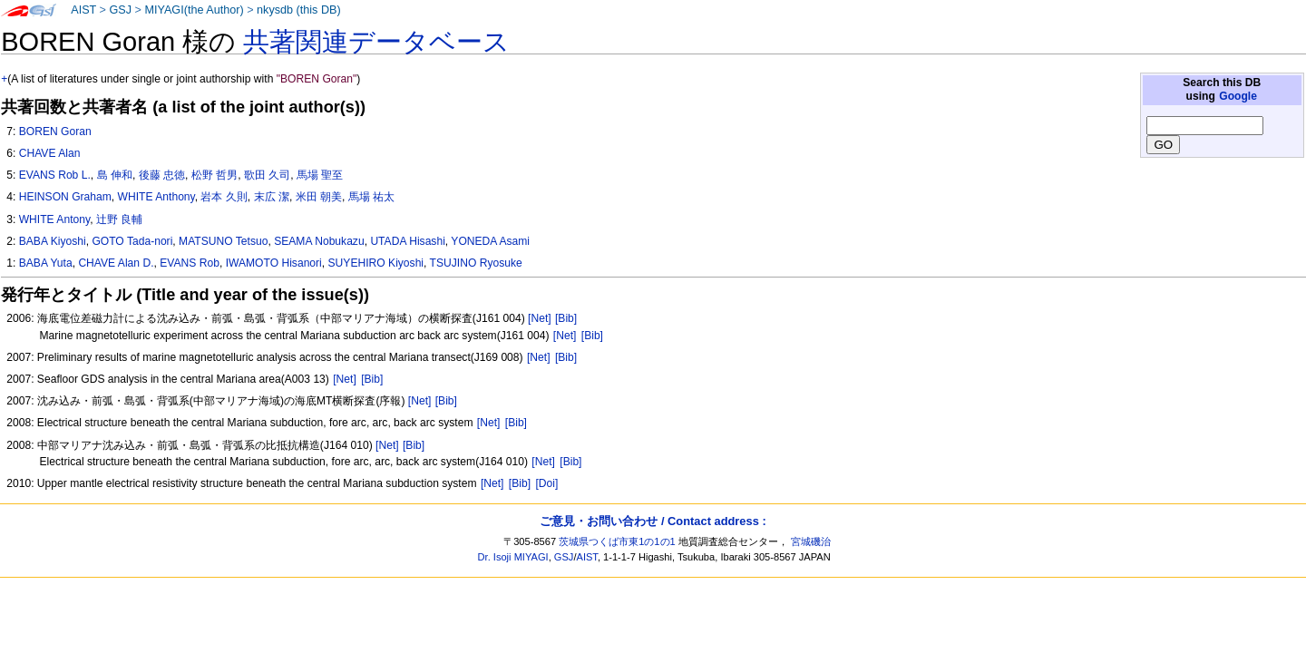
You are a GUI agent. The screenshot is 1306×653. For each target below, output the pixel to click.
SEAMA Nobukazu (319, 241)
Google (1238, 96)
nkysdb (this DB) (299, 10)
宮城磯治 (811, 541)
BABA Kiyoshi (52, 241)
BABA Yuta (46, 263)
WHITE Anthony (156, 196)
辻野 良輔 (119, 219)
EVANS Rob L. (55, 175)
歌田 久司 (267, 175)
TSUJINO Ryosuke (476, 263)
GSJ (120, 10)
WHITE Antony (54, 219)
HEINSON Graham (65, 196)
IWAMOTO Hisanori (274, 263)
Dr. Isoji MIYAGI (513, 556)
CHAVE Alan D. (115, 263)
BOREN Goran (55, 131)
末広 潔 (271, 196)
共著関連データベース (376, 41)
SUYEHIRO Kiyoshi (376, 263)
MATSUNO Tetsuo (223, 241)
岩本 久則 (223, 196)
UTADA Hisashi (407, 241)
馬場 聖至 (320, 175)
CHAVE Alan (50, 153)
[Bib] (566, 318)
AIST (83, 10)
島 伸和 (114, 175)
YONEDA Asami (490, 241)
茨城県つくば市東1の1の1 (617, 541)
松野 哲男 (214, 175)
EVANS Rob (189, 263)
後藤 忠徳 (162, 175)
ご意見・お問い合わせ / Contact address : (652, 521)
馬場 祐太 (371, 196)
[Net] (539, 318)
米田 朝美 (319, 196)
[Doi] (546, 483)
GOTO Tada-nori (132, 241)
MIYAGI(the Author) (193, 10)
